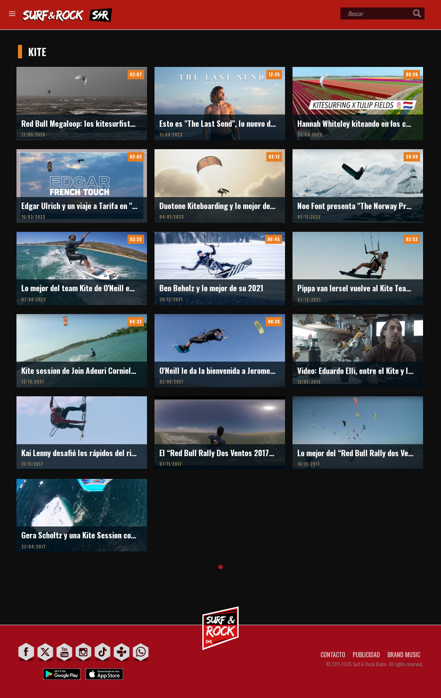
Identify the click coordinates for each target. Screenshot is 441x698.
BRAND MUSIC (404, 654)
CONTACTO (333, 654)
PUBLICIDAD (366, 654)
